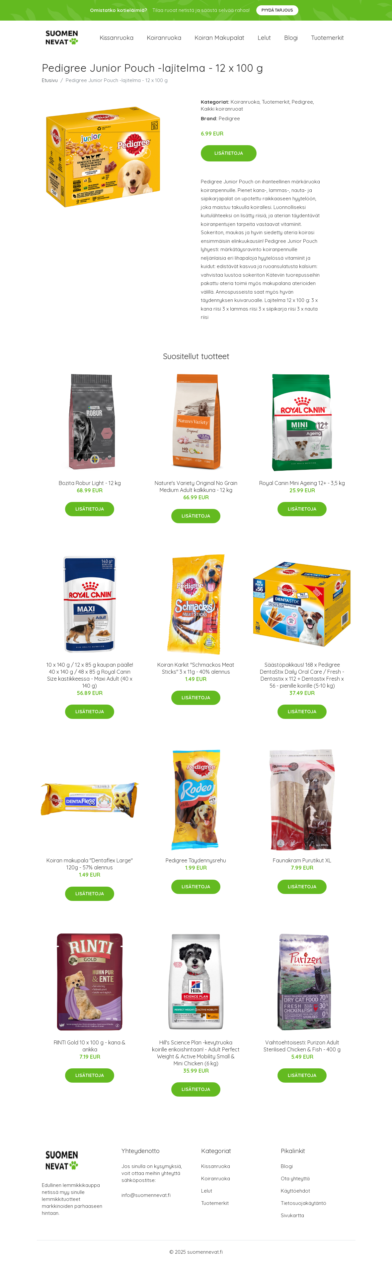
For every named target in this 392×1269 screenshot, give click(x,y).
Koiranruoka (164, 40)
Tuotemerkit (327, 40)
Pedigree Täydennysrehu (196, 866)
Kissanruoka (116, 40)
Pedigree (302, 107)
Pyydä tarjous (277, 10)
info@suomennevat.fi (146, 1201)
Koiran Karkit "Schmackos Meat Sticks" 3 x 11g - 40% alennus (195, 674)
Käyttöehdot (295, 1196)
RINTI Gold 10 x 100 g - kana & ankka (89, 1051)
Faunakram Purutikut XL (302, 866)
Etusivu (50, 86)
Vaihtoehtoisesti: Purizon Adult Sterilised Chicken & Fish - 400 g (302, 1051)
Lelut (264, 40)
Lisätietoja (228, 159)
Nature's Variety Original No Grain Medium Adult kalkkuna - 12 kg (196, 492)
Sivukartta (292, 1221)
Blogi (291, 40)
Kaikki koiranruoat (222, 114)
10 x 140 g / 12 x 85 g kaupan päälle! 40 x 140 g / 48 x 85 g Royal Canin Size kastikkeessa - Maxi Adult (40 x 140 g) (89, 681)
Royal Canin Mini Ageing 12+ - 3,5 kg (302, 488)
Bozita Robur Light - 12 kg (90, 488)
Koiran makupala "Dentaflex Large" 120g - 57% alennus (89, 870)
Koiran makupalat (219, 40)
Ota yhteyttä (295, 1184)
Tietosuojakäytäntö (303, 1209)
